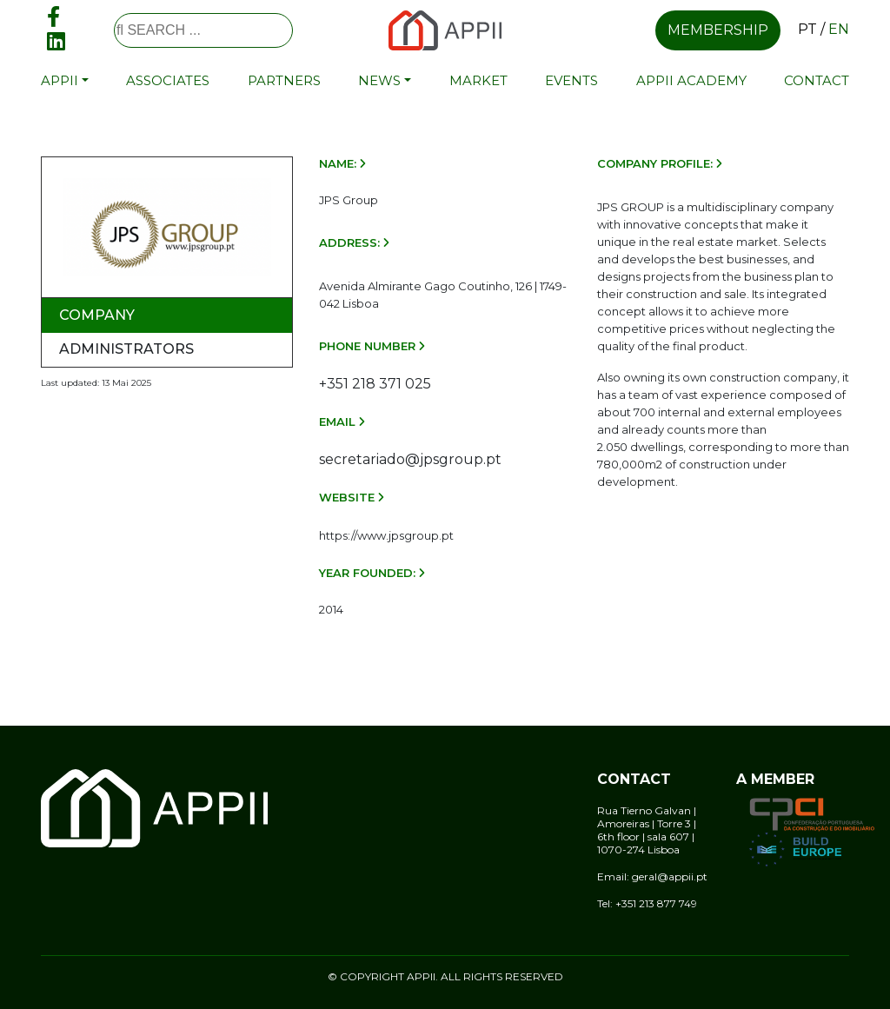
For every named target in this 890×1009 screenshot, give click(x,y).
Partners (284, 80)
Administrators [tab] (126, 349)
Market (478, 80)
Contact (816, 80)
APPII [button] (59, 80)
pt (807, 29)
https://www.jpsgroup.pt (386, 535)
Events (571, 80)
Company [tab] (97, 315)
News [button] (379, 80)
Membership (718, 30)
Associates (167, 80)
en (838, 29)
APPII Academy (691, 80)
